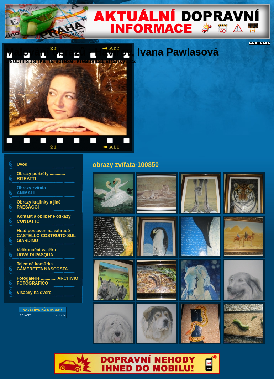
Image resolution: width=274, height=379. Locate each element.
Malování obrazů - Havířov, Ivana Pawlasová (112, 52)
